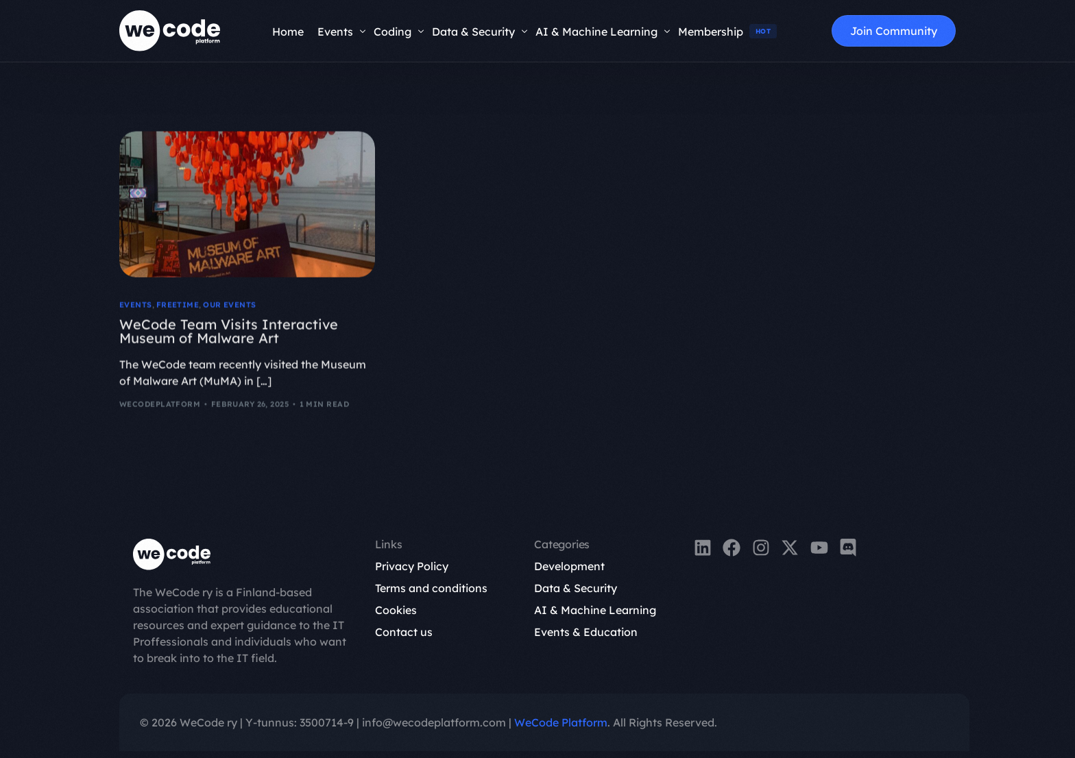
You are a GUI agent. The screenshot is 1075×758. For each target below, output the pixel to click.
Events (135, 307)
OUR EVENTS (229, 307)
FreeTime (178, 307)
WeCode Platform (560, 722)
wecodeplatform (159, 406)
